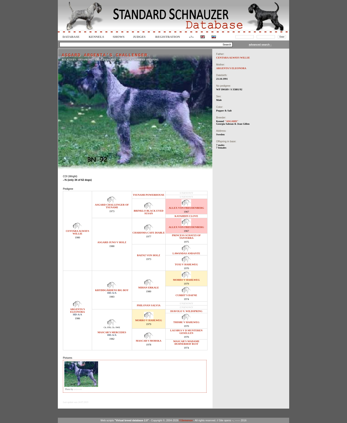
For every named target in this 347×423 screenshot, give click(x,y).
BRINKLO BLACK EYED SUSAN (148, 212)
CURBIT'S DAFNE (186, 295)
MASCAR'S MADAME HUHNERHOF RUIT (186, 342)
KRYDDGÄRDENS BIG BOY (112, 290)
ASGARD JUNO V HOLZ (111, 242)
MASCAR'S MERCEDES (112, 332)
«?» (191, 37)
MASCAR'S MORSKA (148, 340)
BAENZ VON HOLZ (148, 255)
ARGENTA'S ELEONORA (77, 310)
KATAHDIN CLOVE (186, 216)
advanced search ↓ (260, 44)
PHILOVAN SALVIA (148, 305)
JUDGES (139, 37)
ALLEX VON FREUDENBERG (186, 208)
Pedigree (125, 60)
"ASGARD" (231, 121)
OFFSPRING (85, 60)
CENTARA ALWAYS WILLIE (77, 232)
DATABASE (71, 37)
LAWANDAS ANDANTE (186, 253)
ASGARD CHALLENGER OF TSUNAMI (112, 206)
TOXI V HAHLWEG (186, 264)
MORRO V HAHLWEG (186, 280)
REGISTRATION (167, 37)
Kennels (96, 37)
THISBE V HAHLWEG (186, 322)
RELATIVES (69, 60)
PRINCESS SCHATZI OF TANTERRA (186, 236)
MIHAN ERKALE (148, 287)
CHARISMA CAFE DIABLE (149, 232)
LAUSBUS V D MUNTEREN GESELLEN (186, 331)
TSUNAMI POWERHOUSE (148, 195)
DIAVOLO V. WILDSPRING (186, 311)
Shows (119, 37)
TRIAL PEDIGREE (105, 60)
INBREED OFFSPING (146, 60)
